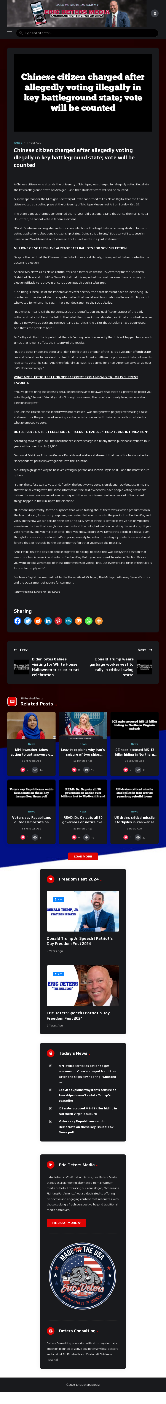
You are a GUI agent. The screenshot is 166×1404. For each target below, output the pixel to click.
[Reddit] (38, 621)
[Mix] (78, 621)
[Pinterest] (58, 621)
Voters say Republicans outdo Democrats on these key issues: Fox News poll (86, 1127)
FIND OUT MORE (66, 1222)
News (18, 142)
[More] (99, 621)
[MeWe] (68, 621)
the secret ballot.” (102, 302)
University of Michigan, (77, 184)
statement (100, 455)
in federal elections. (64, 219)
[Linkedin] (48, 621)
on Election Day (98, 470)
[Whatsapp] (89, 621)
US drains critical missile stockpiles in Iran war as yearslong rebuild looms (134, 822)
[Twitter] (28, 621)
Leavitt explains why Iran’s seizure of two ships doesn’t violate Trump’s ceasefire (87, 1095)
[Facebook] (17, 621)
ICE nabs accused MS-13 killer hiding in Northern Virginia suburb (134, 754)
